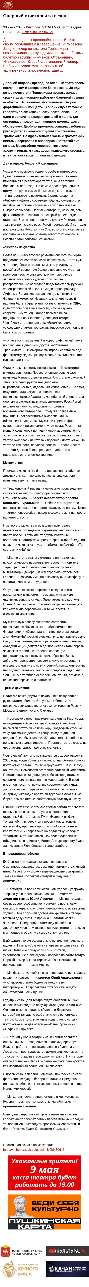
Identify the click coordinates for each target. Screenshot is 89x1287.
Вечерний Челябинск (37, 32)
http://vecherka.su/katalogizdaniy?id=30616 (33, 1149)
